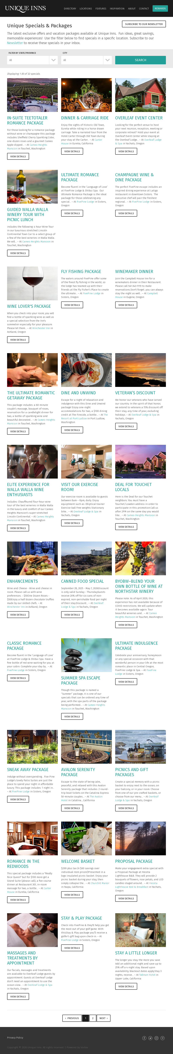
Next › (104, 1018)
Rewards (160, 8)
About (131, 8)
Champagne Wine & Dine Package (134, 177)
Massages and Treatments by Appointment (22, 958)
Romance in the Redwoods (23, 864)
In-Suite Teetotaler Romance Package (27, 120)
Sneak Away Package (27, 769)
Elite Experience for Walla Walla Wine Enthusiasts (28, 489)
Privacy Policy (15, 1037)
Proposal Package (134, 861)
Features (100, 8)
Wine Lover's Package (29, 306)
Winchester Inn (41, 328)
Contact (144, 8)
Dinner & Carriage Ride (85, 118)
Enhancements (22, 581)
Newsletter (15, 43)
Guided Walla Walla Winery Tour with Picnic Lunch (27, 214)
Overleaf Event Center (139, 118)
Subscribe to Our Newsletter (144, 24)
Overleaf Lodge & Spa (143, 414)
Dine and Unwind (78, 393)
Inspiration (117, 8)
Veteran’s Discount (135, 393)
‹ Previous (72, 1018)
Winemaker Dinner (134, 271)
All (10, 60)
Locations (86, 8)
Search (140, 60)
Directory (70, 8)
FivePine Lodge (85, 201)
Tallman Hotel (147, 974)
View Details (18, 156)
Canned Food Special (82, 581)
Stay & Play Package (81, 918)
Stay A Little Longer (136, 953)
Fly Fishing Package (81, 271)
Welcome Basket (78, 861)
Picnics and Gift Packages (131, 772)
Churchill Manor (100, 883)
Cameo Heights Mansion (36, 241)
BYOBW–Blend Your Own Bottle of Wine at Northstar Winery (139, 586)
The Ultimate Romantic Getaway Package (31, 395)
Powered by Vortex (77, 1047)
